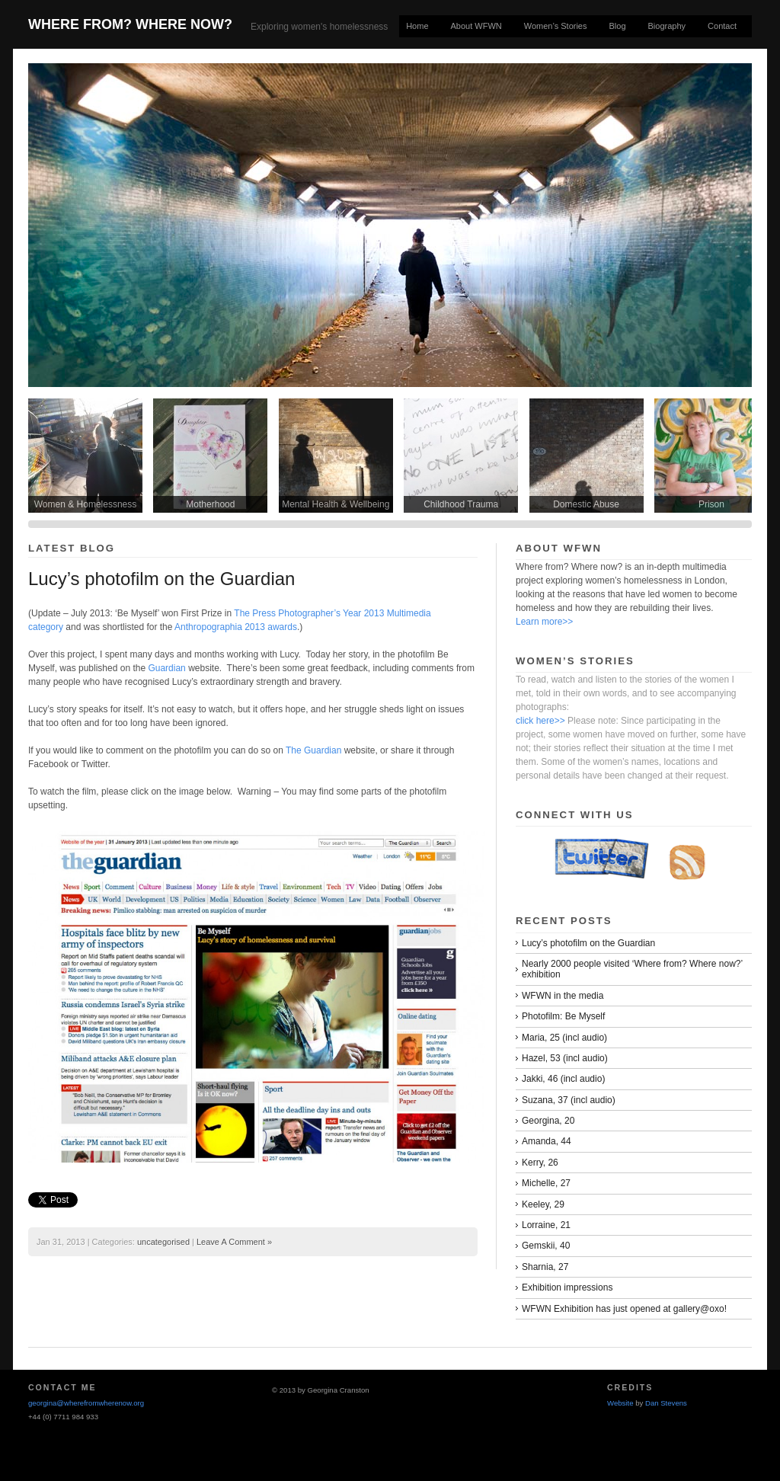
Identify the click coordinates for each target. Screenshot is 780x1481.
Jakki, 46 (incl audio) (563, 1078)
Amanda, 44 (546, 1141)
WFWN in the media (562, 995)
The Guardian (315, 750)
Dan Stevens (666, 1403)
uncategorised (163, 1241)
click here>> (540, 720)
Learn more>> (544, 621)
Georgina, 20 (548, 1120)
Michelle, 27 (546, 1183)
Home (417, 25)
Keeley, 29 (543, 1204)
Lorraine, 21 (546, 1225)
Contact (722, 25)
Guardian (166, 668)
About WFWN (476, 25)
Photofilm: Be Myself (563, 1016)
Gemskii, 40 (546, 1245)
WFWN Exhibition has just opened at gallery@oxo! (624, 1308)
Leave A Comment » (234, 1241)
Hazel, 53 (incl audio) (565, 1058)
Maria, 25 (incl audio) (564, 1037)
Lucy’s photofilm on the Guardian (161, 578)
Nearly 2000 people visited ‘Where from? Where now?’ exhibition (632, 969)
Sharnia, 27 (545, 1267)
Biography (667, 25)
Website (620, 1403)
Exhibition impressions (567, 1287)
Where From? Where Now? (130, 24)
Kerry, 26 (540, 1162)
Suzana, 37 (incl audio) (568, 1100)
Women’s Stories (555, 25)
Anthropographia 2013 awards (235, 627)
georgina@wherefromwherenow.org (86, 1403)
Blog (617, 25)
